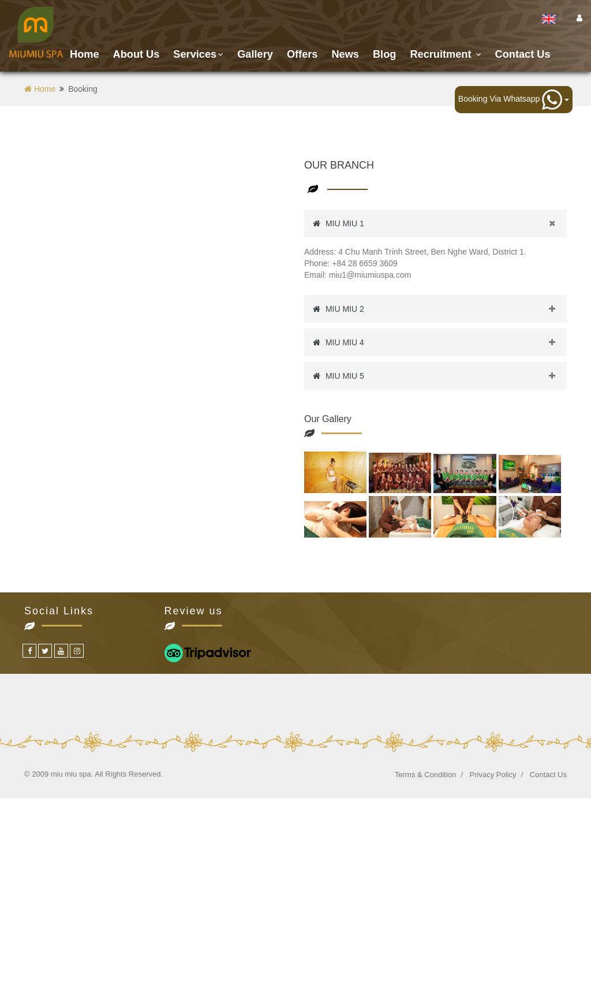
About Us (136, 54)
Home (84, 54)
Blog (384, 54)
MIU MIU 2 (440, 309)
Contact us (523, 54)
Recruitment (445, 54)
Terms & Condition (425, 774)
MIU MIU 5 (440, 376)
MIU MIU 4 (440, 342)
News (345, 54)
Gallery (255, 54)
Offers (302, 54)
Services (198, 54)
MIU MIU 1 (440, 223)
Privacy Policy (493, 774)
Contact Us (548, 774)
